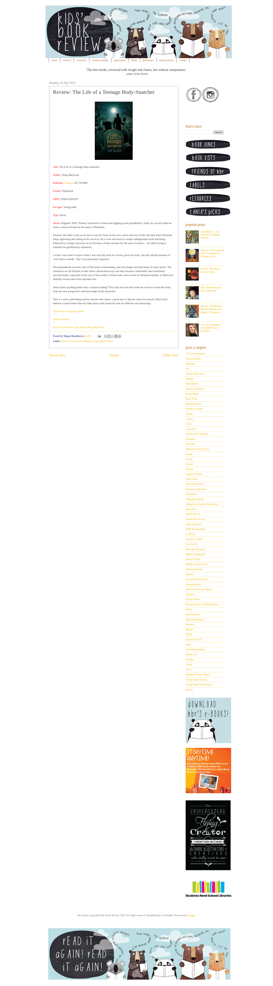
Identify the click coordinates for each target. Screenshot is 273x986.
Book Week (191, 398)
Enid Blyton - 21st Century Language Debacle (210, 234)
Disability (191, 439)
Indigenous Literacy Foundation (202, 504)
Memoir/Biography (195, 554)
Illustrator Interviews (196, 489)
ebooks (189, 689)
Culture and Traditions (197, 434)
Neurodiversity (193, 584)
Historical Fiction (194, 484)
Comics (189, 419)
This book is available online (68, 311)
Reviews (65, 341)
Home (114, 355)
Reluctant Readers (195, 619)
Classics (190, 414)
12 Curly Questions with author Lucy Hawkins (211, 327)
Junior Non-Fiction (195, 519)
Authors (190, 378)
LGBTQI (190, 534)
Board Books (192, 394)
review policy (166, 60)
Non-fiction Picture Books (199, 589)
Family (189, 459)
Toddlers (190, 659)
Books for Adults (194, 408)
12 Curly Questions (195, 353)
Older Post (170, 355)
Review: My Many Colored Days (210, 270)
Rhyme (189, 629)
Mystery (190, 574)
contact (183, 60)
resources (82, 60)
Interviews (191, 509)
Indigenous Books (195, 499)
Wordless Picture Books (198, 674)
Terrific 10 (191, 654)
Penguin (68, 182)
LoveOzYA (191, 544)
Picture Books (193, 599)
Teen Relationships (195, 649)
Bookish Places (193, 404)
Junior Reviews (193, 524)
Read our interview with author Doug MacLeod (78, 327)
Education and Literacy (197, 449)
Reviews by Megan (81, 341)
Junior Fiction (193, 514)
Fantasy (190, 464)
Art (187, 368)
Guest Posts (192, 479)
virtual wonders (100, 60)
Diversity (190, 444)
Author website (61, 319)
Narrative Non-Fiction (197, 579)
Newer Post (57, 355)
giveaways (148, 60)
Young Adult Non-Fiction (199, 684)
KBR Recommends (195, 529)
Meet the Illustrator (195, 549)
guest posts (120, 60)
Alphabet (190, 363)
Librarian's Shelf (194, 539)
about (55, 60)
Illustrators (191, 494)
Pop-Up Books (193, 614)
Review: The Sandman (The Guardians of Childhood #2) (212, 253)
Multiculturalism (194, 569)
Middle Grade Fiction (197, 564)
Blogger (191, 915)
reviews (67, 60)
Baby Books (192, 383)
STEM (189, 634)
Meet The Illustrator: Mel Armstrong (211, 289)
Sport (188, 644)
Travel (189, 664)
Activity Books (193, 358)
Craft (188, 424)
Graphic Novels (194, 474)
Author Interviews (195, 373)
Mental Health (193, 559)
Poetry (189, 609)
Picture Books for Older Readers (202, 604)
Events (189, 454)
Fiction (189, 469)
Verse (188, 669)
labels (134, 60)
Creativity (191, 429)
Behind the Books (195, 388)
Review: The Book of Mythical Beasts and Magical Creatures (212, 309)
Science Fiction (193, 639)
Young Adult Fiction (102, 341)
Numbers (190, 594)
